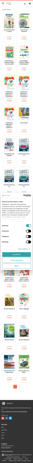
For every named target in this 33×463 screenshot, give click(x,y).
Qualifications (23, 411)
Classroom (4, 430)
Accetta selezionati (16, 260)
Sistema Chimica (9, 340)
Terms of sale (16, 411)
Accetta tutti (16, 254)
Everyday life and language (9, 154)
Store (2, 435)
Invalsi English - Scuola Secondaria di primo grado (24, 62)
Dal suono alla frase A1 (23, 185)
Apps (2, 427)
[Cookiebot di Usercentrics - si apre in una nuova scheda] (23, 195)
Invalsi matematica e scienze (9, 30)
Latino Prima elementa (24, 30)
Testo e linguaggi (24, 309)
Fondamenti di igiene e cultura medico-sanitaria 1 (24, 279)
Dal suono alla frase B (23, 154)
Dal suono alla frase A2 (9, 185)
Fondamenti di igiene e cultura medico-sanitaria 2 (9, 279)
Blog (2, 438)
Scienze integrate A (24, 340)
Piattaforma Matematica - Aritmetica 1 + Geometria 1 (24, 94)
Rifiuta (16, 266)
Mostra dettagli (23, 249)
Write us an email (5, 447)
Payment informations (7, 451)
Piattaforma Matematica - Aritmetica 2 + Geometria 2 (9, 94)
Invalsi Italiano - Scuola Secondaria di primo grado (9, 62)
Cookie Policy (8, 411)
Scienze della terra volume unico (9, 371)
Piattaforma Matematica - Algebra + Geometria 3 (9, 125)
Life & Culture (24, 123)
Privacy (3, 411)
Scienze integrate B (9, 309)
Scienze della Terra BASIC (24, 371)
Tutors (3, 432)
